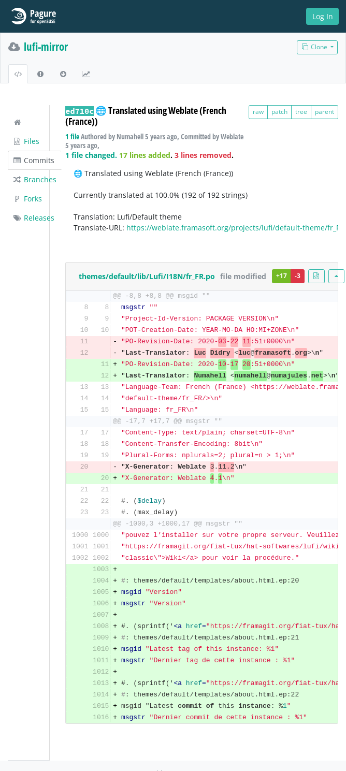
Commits (33, 160)
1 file (72, 136)
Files (25, 141)
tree (301, 111)
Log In (322, 16)
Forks (27, 198)
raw (258, 111)
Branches (34, 179)
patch (279, 111)
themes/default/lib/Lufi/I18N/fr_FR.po (147, 276)
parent (324, 111)
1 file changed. (91, 155)
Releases (33, 218)
